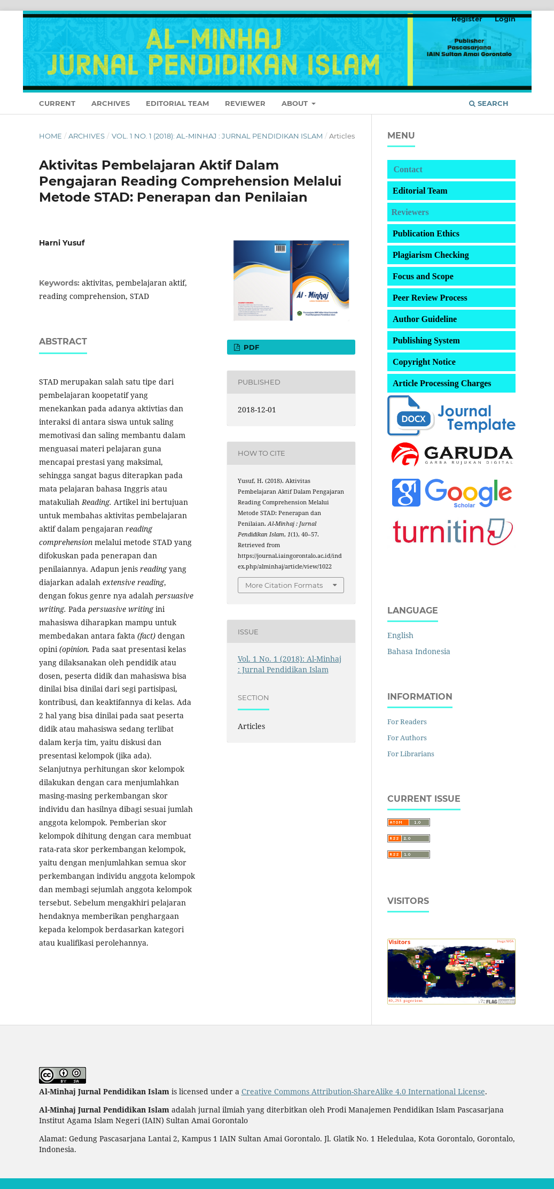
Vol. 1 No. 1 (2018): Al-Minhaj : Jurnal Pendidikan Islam (217, 136)
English (400, 635)
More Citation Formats (284, 585)
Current (57, 103)
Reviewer (245, 103)
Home (50, 136)
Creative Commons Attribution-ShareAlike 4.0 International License (363, 1091)
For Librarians (410, 753)
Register (466, 18)
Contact (408, 169)
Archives (110, 103)
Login (505, 18)
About (296, 103)
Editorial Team (177, 103)
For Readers (407, 721)
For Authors (407, 737)
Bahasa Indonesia (418, 651)
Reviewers (410, 212)
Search (489, 103)
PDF (250, 347)
